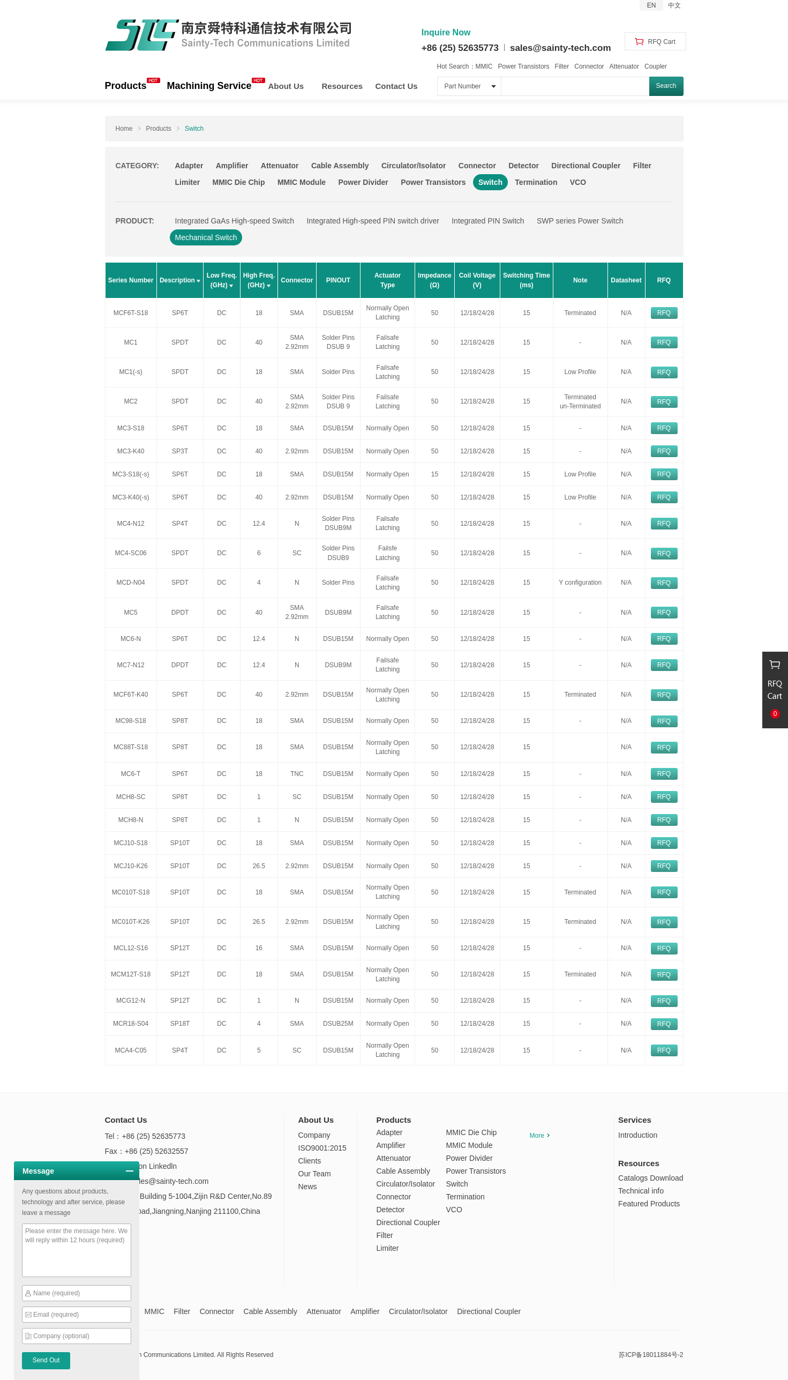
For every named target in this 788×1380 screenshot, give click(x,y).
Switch (194, 128)
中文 (674, 5)
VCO (578, 182)
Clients (309, 1161)
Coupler (655, 66)
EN (651, 5)
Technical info (641, 1191)
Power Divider (363, 182)
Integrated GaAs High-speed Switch (235, 221)
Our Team (314, 1173)
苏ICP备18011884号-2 (651, 1355)
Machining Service (209, 85)
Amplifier (232, 165)
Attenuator (624, 66)
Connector (589, 66)
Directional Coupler (585, 165)
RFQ (664, 313)
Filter (562, 66)
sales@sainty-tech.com (560, 48)
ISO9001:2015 (322, 1148)
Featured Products (649, 1203)
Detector (523, 165)
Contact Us (397, 86)
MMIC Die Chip (239, 182)
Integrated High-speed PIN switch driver (372, 221)
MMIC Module (301, 182)
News (307, 1186)
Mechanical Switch (206, 237)
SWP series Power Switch (580, 221)
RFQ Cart (655, 42)
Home (124, 128)
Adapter (189, 165)
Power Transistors (524, 66)
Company (314, 1135)
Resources (342, 86)
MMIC (484, 66)
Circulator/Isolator (413, 165)
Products (126, 85)
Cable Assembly (340, 165)
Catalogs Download (650, 1178)
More (540, 1135)
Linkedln (163, 1166)
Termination (536, 182)
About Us (286, 86)
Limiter (187, 182)
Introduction (637, 1135)
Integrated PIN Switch (488, 221)
